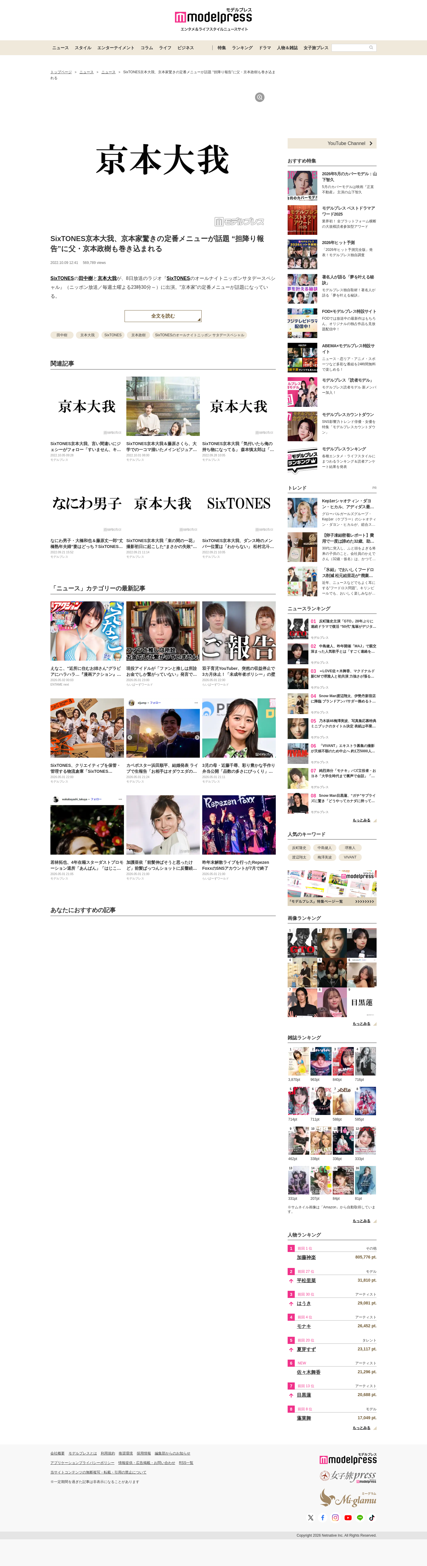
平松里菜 (306, 1280)
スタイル (83, 47)
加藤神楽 (306, 1257)
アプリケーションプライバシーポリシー (82, 1463)
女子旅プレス (316, 47)
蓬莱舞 (304, 1418)
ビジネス (185, 47)
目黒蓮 (304, 1395)
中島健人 (325, 848)
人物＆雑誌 (287, 47)
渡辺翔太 (299, 857)
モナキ (304, 1326)
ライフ (165, 47)
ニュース (60, 47)
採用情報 (144, 1453)
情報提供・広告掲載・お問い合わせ (146, 1463)
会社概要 (57, 1453)
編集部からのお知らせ (172, 1453)
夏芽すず (306, 1349)
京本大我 (107, 278)
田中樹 (86, 278)
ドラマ (265, 47)
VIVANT (350, 857)
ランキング (242, 47)
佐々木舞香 (309, 1372)
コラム (147, 47)
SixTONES (62, 278)
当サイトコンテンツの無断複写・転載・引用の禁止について (98, 1472)
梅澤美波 (325, 857)
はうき (304, 1303)
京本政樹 (138, 335)
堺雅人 (350, 848)
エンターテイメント (116, 47)
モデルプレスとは (82, 1453)
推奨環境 (126, 1453)
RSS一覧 (186, 1463)
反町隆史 (299, 848)
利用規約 (108, 1453)
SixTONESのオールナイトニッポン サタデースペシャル (199, 335)
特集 (222, 47)
